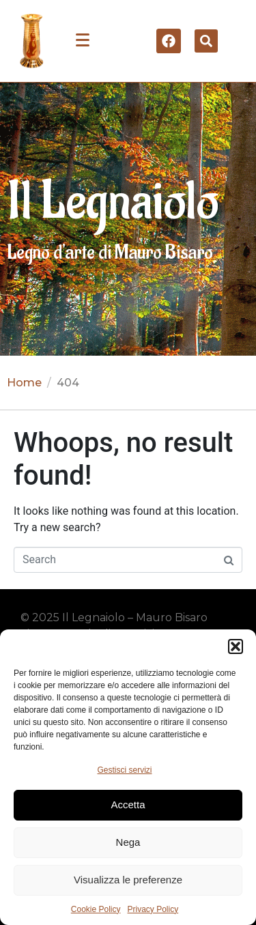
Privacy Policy (153, 909)
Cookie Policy (96, 909)
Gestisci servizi (124, 770)
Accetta (128, 804)
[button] (235, 646)
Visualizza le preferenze (128, 879)
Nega (128, 842)
